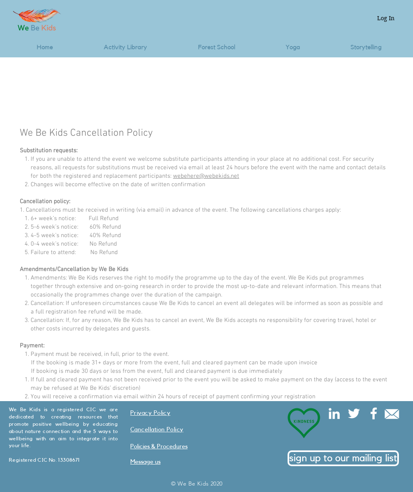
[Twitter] (354, 413)
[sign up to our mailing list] (343, 458)
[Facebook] (374, 413)
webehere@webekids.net (206, 176)
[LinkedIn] (334, 413)
